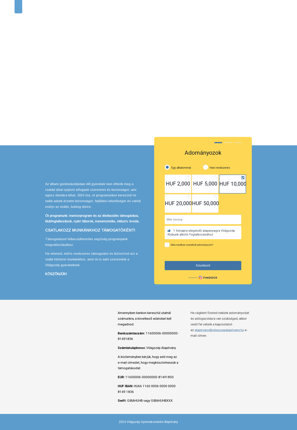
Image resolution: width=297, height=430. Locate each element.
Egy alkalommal (181, 167)
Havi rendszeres (220, 167)
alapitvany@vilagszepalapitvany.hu (219, 330)
